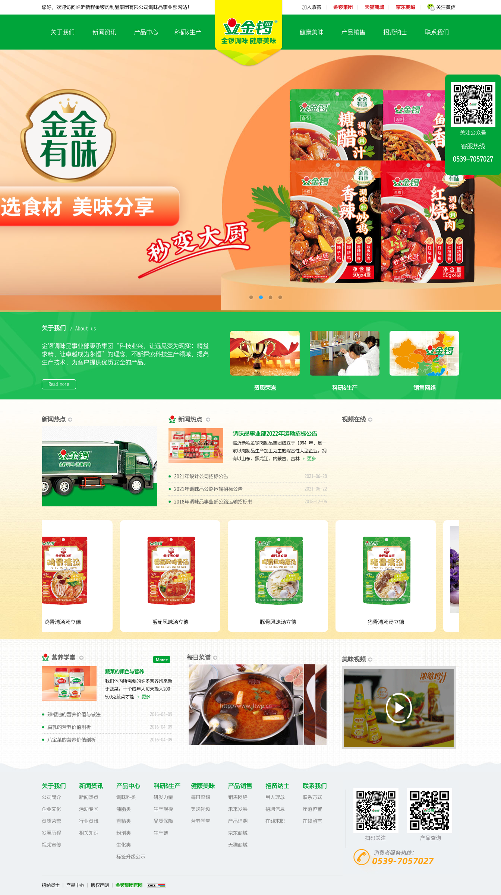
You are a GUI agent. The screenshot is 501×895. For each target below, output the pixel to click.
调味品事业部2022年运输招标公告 (275, 433)
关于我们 (63, 32)
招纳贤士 (51, 885)
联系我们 (437, 32)
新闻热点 (88, 797)
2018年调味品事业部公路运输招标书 (213, 501)
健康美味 (312, 32)
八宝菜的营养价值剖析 (71, 739)
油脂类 (123, 809)
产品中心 (146, 32)
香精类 (123, 821)
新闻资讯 (104, 32)
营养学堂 (200, 821)
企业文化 (51, 809)
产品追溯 (238, 821)
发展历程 (51, 833)
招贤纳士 (395, 32)
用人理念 (275, 797)
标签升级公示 (130, 856)
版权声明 (100, 885)
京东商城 (238, 833)
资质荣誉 (265, 383)
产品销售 (353, 32)
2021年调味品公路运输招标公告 (208, 489)
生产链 (161, 833)
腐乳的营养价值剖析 (69, 727)
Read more (59, 384)
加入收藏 (311, 7)
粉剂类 (123, 833)
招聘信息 (275, 809)
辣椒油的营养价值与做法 (74, 714)
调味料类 (126, 797)
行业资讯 (88, 821)
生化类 (123, 844)
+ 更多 (309, 458)
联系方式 (312, 797)
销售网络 (424, 383)
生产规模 (163, 809)
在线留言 (312, 821)
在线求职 (275, 821)
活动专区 (88, 809)
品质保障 (163, 821)
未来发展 (238, 809)
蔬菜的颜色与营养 (124, 671)
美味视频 (200, 809)
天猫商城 (238, 844)
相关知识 (88, 833)
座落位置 (312, 809)
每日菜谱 (200, 797)
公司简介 (51, 797)
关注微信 (441, 7)
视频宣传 (51, 844)
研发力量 (163, 797)
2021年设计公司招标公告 (201, 476)
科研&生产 (187, 32)
